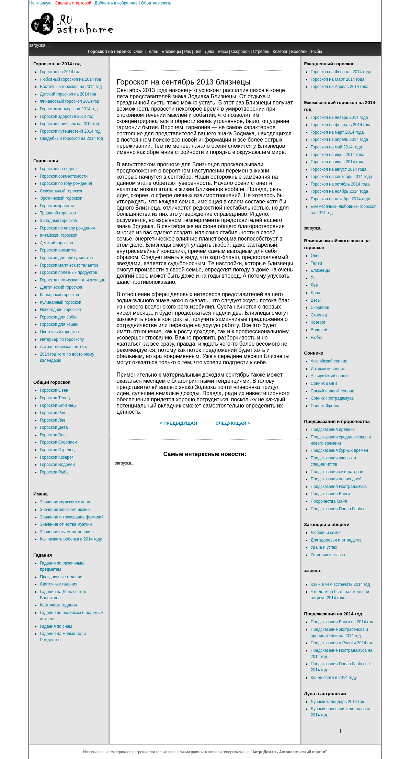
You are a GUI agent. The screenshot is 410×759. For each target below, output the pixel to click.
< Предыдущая (178, 423)
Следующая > (233, 423)
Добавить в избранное (116, 3)
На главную (40, 3)
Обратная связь (156, 3)
